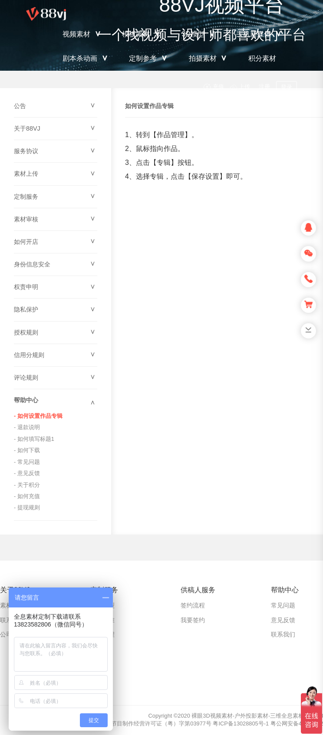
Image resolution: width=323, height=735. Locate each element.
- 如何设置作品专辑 (38, 416)
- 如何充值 (27, 496)
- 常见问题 (27, 462)
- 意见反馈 (27, 473)
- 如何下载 (27, 450)
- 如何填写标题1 (34, 439)
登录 (286, 87)
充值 (218, 86)
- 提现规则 (27, 507)
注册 (264, 86)
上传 (244, 86)
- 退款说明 (27, 427)
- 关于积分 (27, 485)
